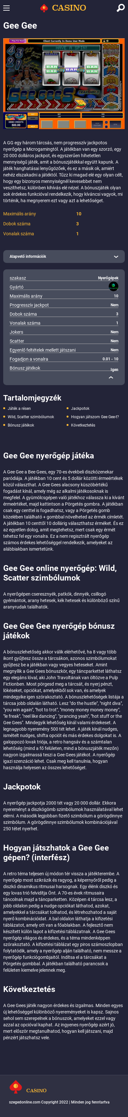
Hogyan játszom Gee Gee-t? (95, 417)
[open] (64, 256)
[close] (111, 377)
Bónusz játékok (21, 425)
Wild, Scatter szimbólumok (31, 417)
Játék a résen (19, 408)
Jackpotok (80, 408)
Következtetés (83, 425)
